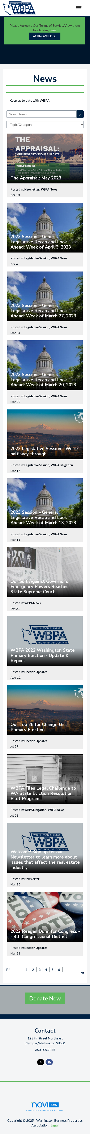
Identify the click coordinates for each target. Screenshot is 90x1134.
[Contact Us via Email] (49, 1062)
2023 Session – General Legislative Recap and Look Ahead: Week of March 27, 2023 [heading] (43, 311)
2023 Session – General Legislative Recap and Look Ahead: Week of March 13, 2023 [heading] (43, 517)
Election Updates (35, 672)
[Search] (80, 114)
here (53, 30)
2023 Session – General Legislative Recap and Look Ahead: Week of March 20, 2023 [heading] (43, 380)
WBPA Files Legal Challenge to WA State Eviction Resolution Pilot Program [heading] (43, 793)
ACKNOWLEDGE (44, 36)
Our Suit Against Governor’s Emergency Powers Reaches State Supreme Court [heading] (39, 587)
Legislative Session (37, 258)
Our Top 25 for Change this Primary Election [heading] (38, 727)
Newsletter (31, 189)
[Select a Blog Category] (45, 124)
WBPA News (49, 189)
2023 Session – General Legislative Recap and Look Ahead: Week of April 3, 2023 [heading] (40, 242)
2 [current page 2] (33, 969)
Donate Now (45, 998)
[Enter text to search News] (41, 114)
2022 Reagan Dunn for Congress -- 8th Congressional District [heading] (45, 934)
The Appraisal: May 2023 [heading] (35, 178)
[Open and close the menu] (61, 7)
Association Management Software (45, 1106)
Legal (55, 1125)
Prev (7, 969)
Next (82, 970)
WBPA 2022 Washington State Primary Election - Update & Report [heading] (42, 655)
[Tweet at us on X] (40, 1062)
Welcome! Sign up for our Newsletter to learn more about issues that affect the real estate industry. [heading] (45, 859)
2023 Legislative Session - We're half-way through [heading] (44, 451)
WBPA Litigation (62, 465)
